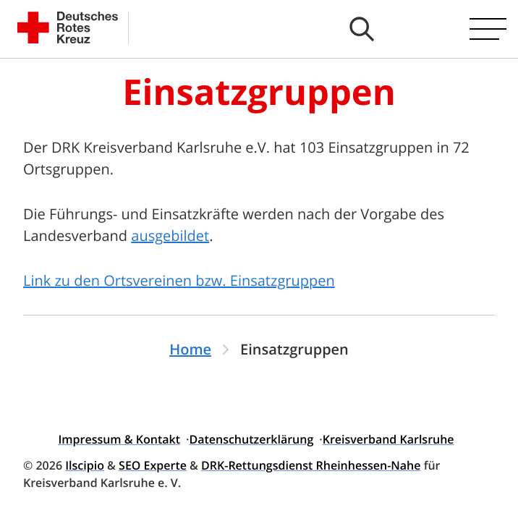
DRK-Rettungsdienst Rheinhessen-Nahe (310, 465)
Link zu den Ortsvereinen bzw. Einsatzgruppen (179, 280)
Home (190, 349)
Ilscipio (84, 465)
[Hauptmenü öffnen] (488, 29)
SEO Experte (153, 465)
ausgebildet (170, 235)
